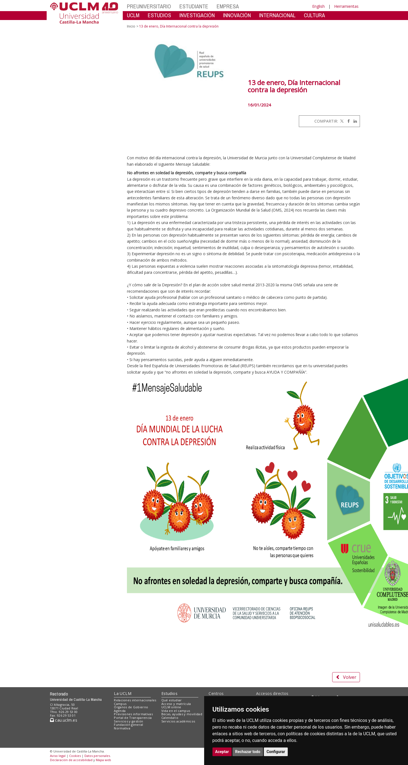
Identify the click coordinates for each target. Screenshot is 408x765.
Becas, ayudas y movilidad (181, 714)
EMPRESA (228, 6)
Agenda (120, 711)
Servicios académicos (178, 721)
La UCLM (122, 693)
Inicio (131, 26)
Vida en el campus (175, 711)
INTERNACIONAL (277, 15)
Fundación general (128, 724)
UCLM (133, 15)
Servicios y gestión (128, 721)
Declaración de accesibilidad (71, 760)
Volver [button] (346, 677)
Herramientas (346, 6)
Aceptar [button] (222, 751)
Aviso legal (58, 756)
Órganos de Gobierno (131, 707)
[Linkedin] (354, 121)
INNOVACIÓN (237, 15)
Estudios (169, 693)
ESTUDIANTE (193, 6)
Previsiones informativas (133, 714)
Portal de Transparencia (133, 718)
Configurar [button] (276, 751)
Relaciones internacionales (135, 700)
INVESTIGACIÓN (197, 15)
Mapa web (103, 760)
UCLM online (171, 707)
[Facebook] (347, 121)
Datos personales (97, 756)
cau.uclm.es (63, 720)
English (318, 6)
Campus (120, 704)
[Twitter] (341, 121)
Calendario (169, 718)
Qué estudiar (171, 700)
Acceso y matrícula (176, 704)
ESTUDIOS (159, 15)
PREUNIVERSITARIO (149, 6)
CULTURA (314, 15)
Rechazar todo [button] (248, 751)
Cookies (75, 756)
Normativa (122, 728)
